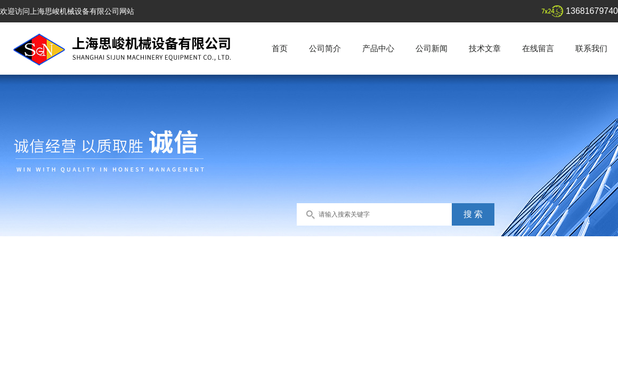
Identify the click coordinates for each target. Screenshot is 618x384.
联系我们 (591, 48)
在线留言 (538, 48)
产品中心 (378, 48)
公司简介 (325, 48)
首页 (280, 48)
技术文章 (485, 48)
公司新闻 (432, 48)
